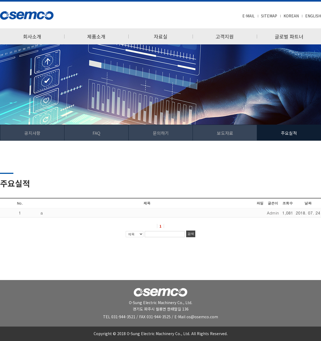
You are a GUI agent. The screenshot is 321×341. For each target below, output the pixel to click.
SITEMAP (269, 15)
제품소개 (96, 36)
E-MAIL (248, 15)
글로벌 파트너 (289, 36)
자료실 (160, 36)
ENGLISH (313, 15)
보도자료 (225, 133)
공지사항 (32, 133)
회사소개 (32, 36)
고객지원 (225, 36)
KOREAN (291, 15)
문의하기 (161, 133)
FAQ (96, 133)
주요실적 (289, 133)
